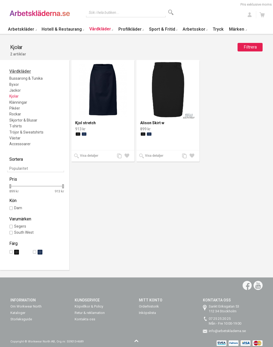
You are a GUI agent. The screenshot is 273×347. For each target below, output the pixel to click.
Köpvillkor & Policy (89, 306)
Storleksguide (21, 319)
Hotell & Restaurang (62, 29)
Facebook (247, 285)
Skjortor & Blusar (23, 120)
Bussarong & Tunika (26, 78)
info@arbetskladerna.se (227, 331)
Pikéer (14, 108)
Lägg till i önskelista (128, 156)
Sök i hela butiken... (104, 12)
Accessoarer (20, 144)
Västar (15, 138)
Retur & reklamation (90, 313)
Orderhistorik (149, 306)
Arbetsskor (194, 29)
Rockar (15, 114)
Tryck (218, 29)
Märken (236, 29)
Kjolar (14, 96)
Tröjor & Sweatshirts (26, 132)
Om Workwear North (26, 306)
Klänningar (18, 102)
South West (24, 232)
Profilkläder (130, 29)
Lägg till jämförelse (121, 156)
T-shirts (15, 126)
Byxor (14, 84)
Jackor (15, 90)
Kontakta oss (85, 319)
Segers (20, 226)
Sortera (16, 159)
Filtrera (250, 47)
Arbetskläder (21, 29)
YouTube (258, 285)
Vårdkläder (100, 28)
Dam (18, 208)
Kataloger (17, 313)
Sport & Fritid (162, 29)
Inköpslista (147, 313)
